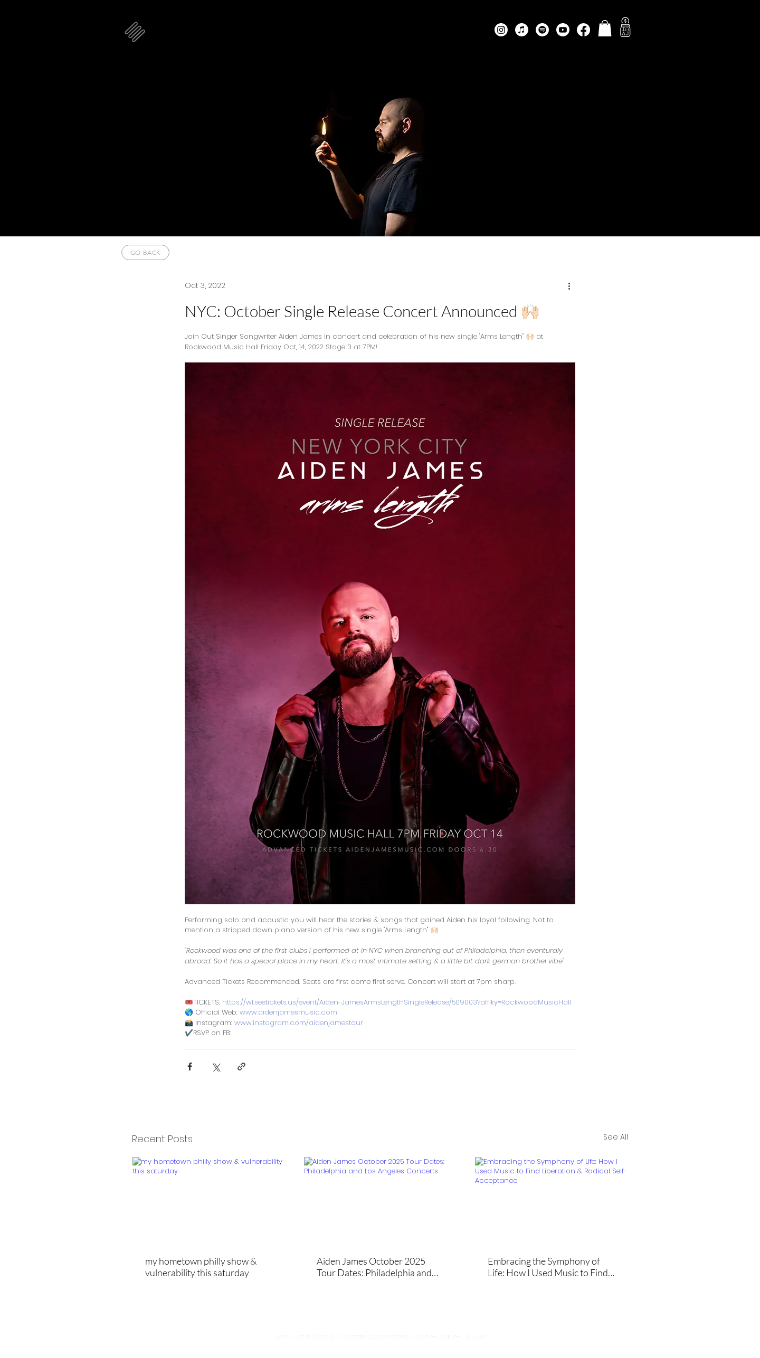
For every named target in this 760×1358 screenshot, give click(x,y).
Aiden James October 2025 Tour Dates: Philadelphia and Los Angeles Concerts (374, 1266)
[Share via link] (241, 1066)
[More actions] (569, 285)
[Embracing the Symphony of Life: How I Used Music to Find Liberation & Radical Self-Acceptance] (551, 1199)
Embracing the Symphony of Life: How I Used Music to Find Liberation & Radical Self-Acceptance (548, 1266)
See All (615, 1137)
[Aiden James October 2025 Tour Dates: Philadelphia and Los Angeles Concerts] (380, 1199)
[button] (134, 32)
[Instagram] (501, 29)
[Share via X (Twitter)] (216, 1066)
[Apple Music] (521, 29)
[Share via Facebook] (190, 1066)
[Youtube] (562, 29)
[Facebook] (583, 29)
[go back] (145, 252)
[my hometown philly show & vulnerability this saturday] (208, 1199)
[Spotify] (542, 29)
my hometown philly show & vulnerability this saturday (200, 1266)
